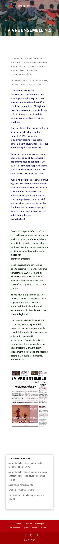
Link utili (28, 524)
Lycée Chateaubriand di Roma (35, 527)
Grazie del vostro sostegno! (21, 489)
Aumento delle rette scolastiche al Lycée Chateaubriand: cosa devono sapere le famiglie (27, 475)
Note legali (39, 524)
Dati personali (14, 527)
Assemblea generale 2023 (20, 484)
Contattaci (16, 524)
